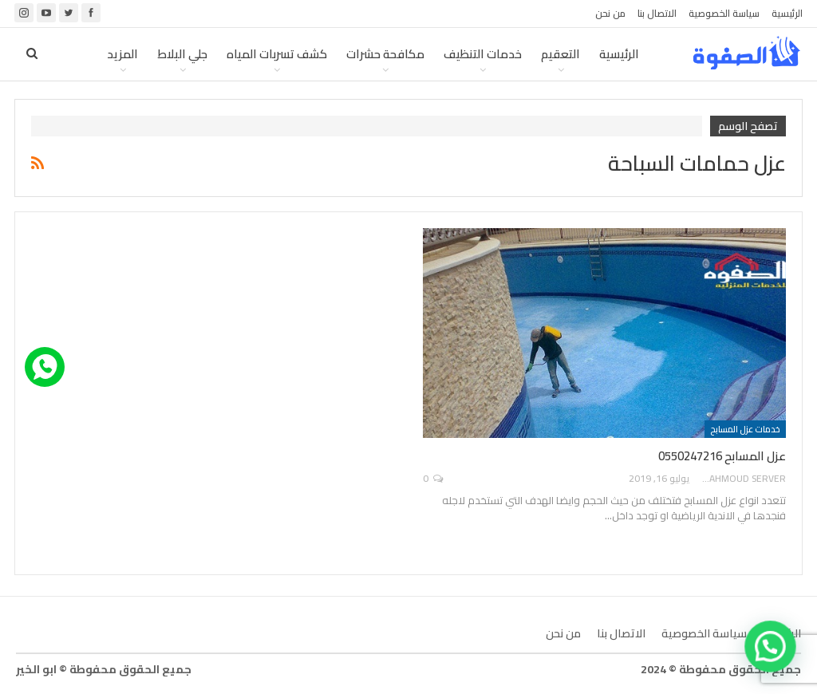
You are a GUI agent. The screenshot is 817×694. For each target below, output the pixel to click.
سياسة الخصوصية (724, 13)
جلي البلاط (182, 53)
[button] (771, 650)
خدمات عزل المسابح (745, 429)
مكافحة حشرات (385, 53)
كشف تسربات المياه (277, 53)
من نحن (610, 13)
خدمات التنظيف (483, 53)
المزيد (122, 53)
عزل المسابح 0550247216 (722, 455)
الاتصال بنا (657, 13)
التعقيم (560, 53)
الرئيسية (787, 13)
